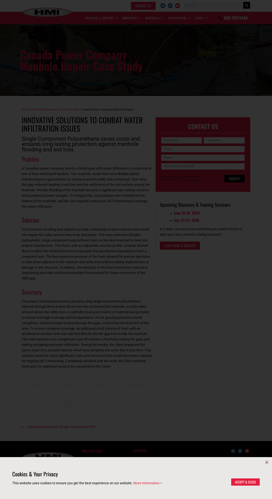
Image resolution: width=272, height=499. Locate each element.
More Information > (147, 483)
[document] (136, 249)
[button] (266, 462)
